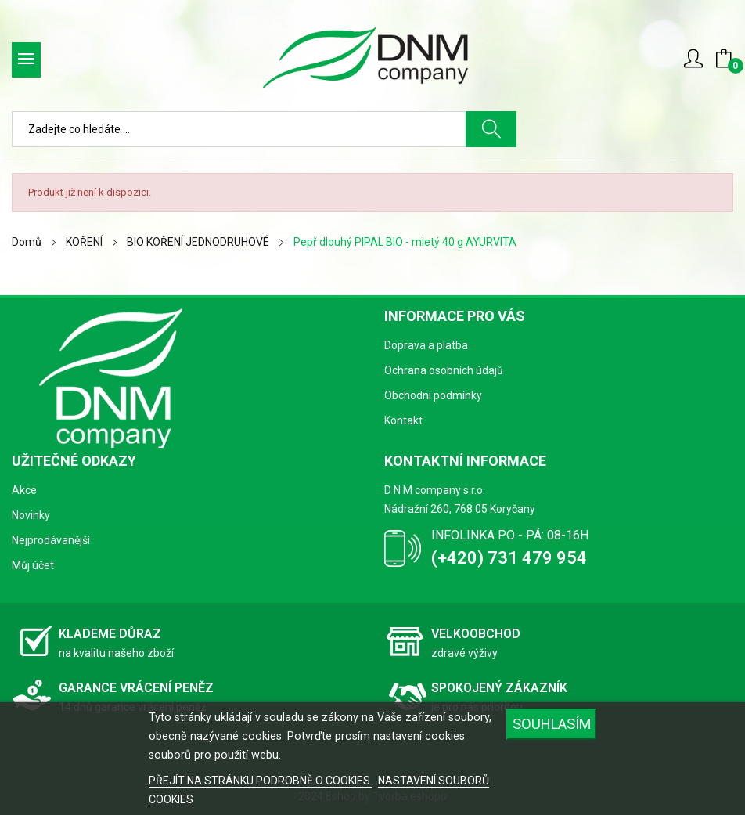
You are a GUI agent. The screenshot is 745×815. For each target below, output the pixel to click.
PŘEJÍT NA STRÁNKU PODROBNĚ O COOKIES (260, 780)
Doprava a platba (426, 345)
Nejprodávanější (51, 540)
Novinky (31, 515)
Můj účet (33, 565)
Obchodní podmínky (433, 395)
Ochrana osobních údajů (443, 370)
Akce (24, 490)
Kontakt (403, 420)
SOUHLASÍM (552, 724)
